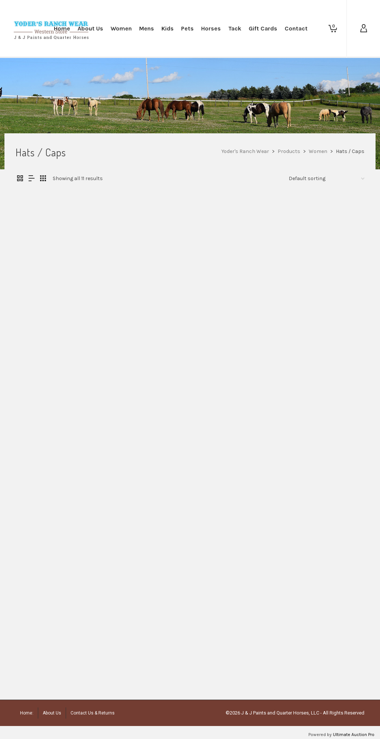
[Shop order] (326, 178)
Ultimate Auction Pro (353, 734)
